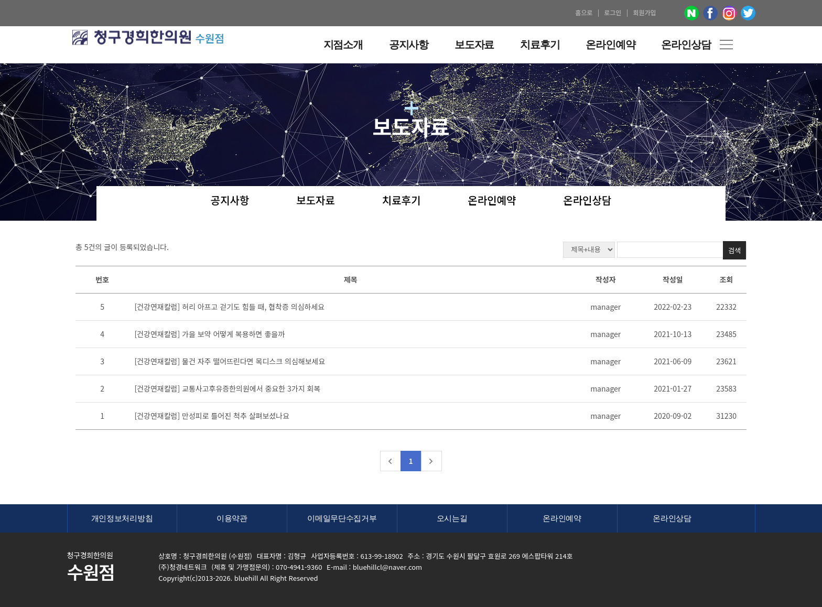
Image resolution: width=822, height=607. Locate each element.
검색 (734, 250)
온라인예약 (492, 201)
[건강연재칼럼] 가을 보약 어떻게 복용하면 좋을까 (209, 334)
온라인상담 (587, 201)
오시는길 (452, 518)
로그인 (612, 12)
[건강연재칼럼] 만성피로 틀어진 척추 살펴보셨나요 (211, 415)
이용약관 (232, 518)
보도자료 (315, 201)
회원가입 (644, 12)
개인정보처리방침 (122, 518)
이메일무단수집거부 (341, 518)
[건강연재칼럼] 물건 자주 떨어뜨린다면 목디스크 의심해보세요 (229, 361)
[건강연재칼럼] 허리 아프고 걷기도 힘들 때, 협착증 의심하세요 (229, 306)
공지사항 (230, 201)
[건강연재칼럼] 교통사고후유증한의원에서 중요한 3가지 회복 (227, 388)
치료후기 (401, 201)
